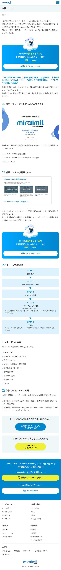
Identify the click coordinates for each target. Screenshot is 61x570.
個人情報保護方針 (36, 537)
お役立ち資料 (34, 509)
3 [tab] (34, 208)
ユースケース (6, 519)
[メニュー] (57, 2)
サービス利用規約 (36, 541)
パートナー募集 (7, 537)
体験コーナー (27, 551)
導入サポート (6, 516)
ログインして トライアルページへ (30, 447)
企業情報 (33, 530)
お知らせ (4, 530)
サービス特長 (6, 509)
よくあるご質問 (35, 519)
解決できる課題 (7, 512)
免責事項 (33, 533)
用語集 (32, 516)
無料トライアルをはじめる (30, 66)
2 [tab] (30, 208)
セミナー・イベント (8, 533)
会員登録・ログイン (41, 551)
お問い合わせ (6, 551)
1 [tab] (27, 208)
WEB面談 (17, 551)
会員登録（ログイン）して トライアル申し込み (30, 427)
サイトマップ (6, 555)
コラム (32, 512)
